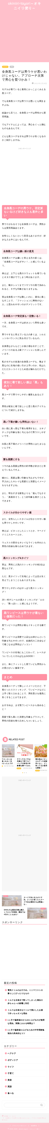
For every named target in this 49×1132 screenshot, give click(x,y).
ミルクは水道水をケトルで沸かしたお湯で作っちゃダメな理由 (25, 1011)
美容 (10, 1080)
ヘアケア (12, 1053)
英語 (10, 1086)
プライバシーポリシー (19, 1125)
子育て (11, 1073)
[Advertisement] (24, 36)
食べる (11, 1093)
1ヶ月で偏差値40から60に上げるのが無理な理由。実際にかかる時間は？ (26, 1021)
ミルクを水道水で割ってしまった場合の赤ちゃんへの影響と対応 (25, 1002)
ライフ (5, 67)
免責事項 (34, 1125)
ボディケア (13, 1060)
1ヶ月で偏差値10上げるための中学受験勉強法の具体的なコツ (26, 1031)
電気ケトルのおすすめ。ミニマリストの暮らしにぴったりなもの (25, 992)
